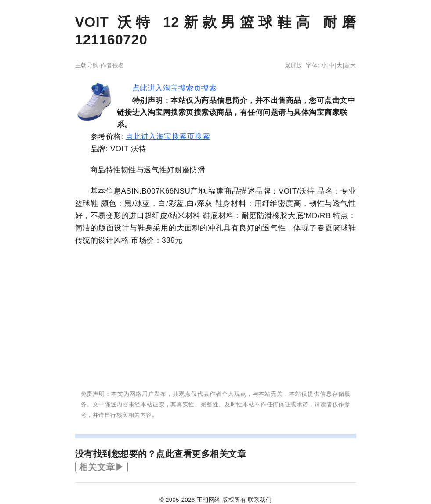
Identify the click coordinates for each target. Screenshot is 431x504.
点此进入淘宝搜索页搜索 (174, 88)
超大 (350, 65)
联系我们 (260, 500)
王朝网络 (209, 500)
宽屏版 (293, 65)
